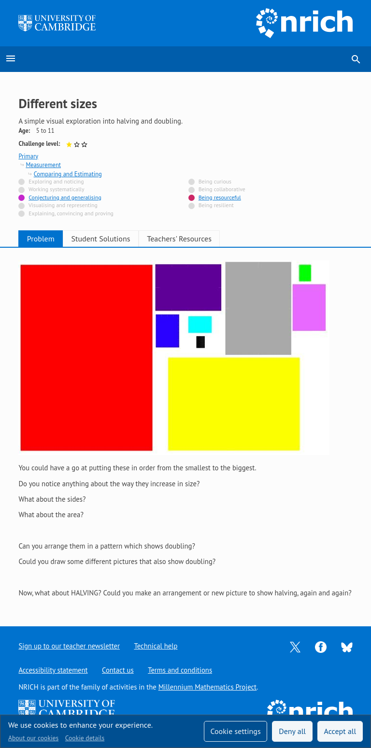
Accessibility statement (52, 670)
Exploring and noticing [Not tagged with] (56, 181)
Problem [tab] (46, 238)
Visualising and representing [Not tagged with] (63, 205)
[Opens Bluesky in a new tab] (347, 646)
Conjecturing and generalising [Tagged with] (65, 197)
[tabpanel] (185, 429)
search (356, 59)
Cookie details (84, 738)
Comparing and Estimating (68, 174)
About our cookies (33, 738)
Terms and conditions (180, 670)
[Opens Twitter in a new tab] (295, 646)
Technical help (156, 645)
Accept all (340, 731)
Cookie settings (235, 731)
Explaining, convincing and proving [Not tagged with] (71, 213)
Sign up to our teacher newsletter (69, 645)
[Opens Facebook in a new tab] (321, 646)
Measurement (43, 165)
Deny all (292, 731)
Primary (28, 156)
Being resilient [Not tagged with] (216, 205)
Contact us (118, 670)
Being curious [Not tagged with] (215, 181)
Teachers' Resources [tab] (205, 238)
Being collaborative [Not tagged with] (222, 189)
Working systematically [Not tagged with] (57, 189)
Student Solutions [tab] (116, 238)
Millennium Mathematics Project (207, 687)
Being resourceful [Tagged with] (220, 197)
